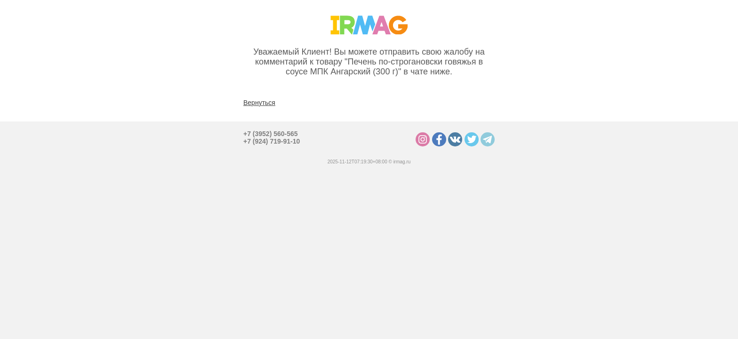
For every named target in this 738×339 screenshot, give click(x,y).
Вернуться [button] (259, 102)
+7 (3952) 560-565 (270, 133)
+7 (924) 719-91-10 (271, 141)
